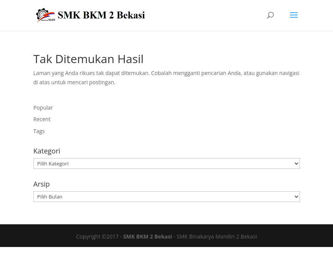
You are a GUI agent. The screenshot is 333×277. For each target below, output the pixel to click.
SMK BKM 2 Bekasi (147, 236)
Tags (39, 131)
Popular (43, 107)
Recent (42, 119)
